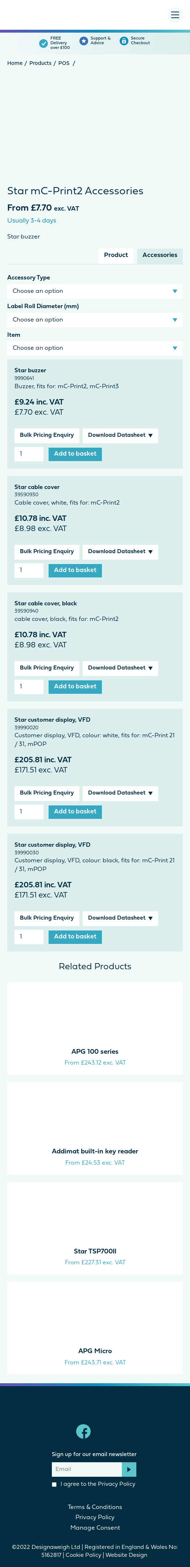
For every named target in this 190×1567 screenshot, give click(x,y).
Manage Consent (95, 1528)
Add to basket (75, 454)
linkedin (106, 1431)
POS (63, 63)
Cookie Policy (83, 1555)
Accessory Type (28, 278)
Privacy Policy (116, 1484)
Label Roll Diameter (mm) (43, 306)
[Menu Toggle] (175, 14)
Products (40, 63)
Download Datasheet (116, 435)
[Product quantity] (29, 454)
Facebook (83, 1431)
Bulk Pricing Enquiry (47, 435)
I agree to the (93, 1484)
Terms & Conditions (95, 1507)
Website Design (127, 1555)
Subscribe (129, 1469)
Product (116, 255)
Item (13, 335)
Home (14, 63)
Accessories (159, 255)
